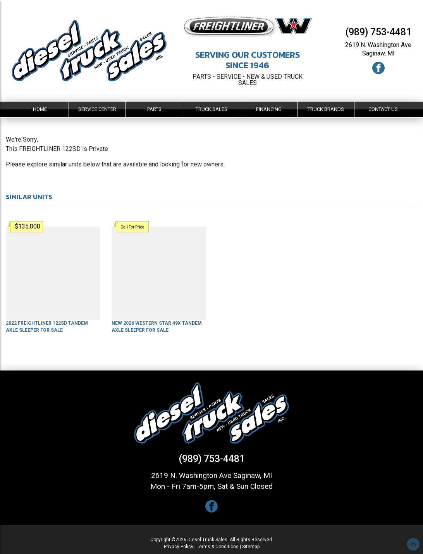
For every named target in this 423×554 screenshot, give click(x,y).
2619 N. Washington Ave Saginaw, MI (211, 475)
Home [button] (40, 109)
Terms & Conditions (218, 546)
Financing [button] (269, 109)
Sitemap (251, 546)
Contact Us (383, 109)
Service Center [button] (97, 109)
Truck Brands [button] (326, 109)
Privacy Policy (178, 546)
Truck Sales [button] (211, 109)
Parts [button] (154, 109)
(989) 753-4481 (378, 32)
